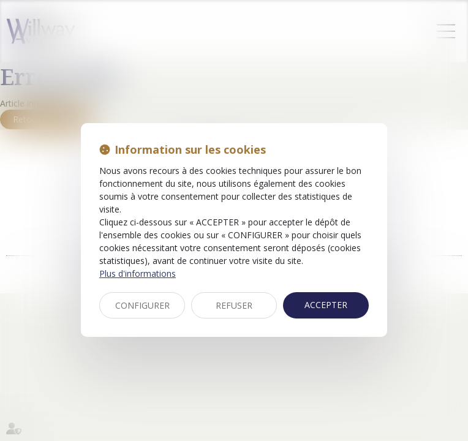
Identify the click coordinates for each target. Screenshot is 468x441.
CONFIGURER (142, 305)
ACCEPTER (325, 305)
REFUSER (234, 305)
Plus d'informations (137, 273)
